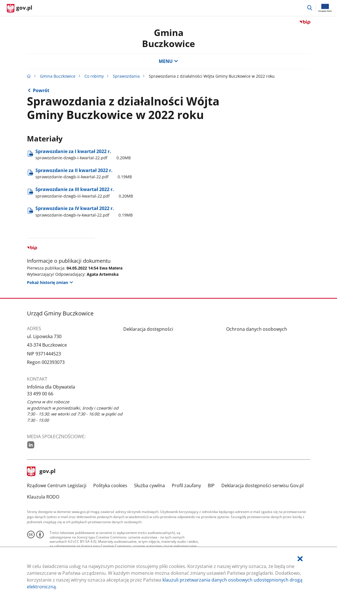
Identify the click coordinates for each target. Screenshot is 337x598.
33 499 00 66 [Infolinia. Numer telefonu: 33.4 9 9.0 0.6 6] (40, 394)
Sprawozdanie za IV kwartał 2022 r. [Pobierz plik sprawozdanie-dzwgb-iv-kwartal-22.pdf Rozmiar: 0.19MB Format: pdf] (84, 211)
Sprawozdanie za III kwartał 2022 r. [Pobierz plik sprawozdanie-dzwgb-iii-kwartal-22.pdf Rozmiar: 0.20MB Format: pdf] (84, 192)
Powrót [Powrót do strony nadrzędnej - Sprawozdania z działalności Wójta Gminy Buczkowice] (41, 90)
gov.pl (41, 471)
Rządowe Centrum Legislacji (56, 485)
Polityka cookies (110, 485)
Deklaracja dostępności (148, 329)
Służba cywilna (149, 485)
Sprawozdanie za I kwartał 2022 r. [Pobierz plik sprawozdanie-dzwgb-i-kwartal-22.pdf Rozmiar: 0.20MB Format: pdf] (83, 154)
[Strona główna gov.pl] (19, 8)
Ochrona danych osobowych (256, 329)
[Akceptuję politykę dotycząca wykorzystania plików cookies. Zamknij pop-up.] (300, 559)
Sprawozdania (126, 76)
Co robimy (94, 76)
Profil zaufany (186, 485)
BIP (211, 485)
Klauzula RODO (43, 497)
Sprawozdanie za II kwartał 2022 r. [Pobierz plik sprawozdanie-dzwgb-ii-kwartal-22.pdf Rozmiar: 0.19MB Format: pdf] (83, 173)
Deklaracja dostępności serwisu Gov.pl (262, 485)
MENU (168, 61)
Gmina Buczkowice (168, 37)
